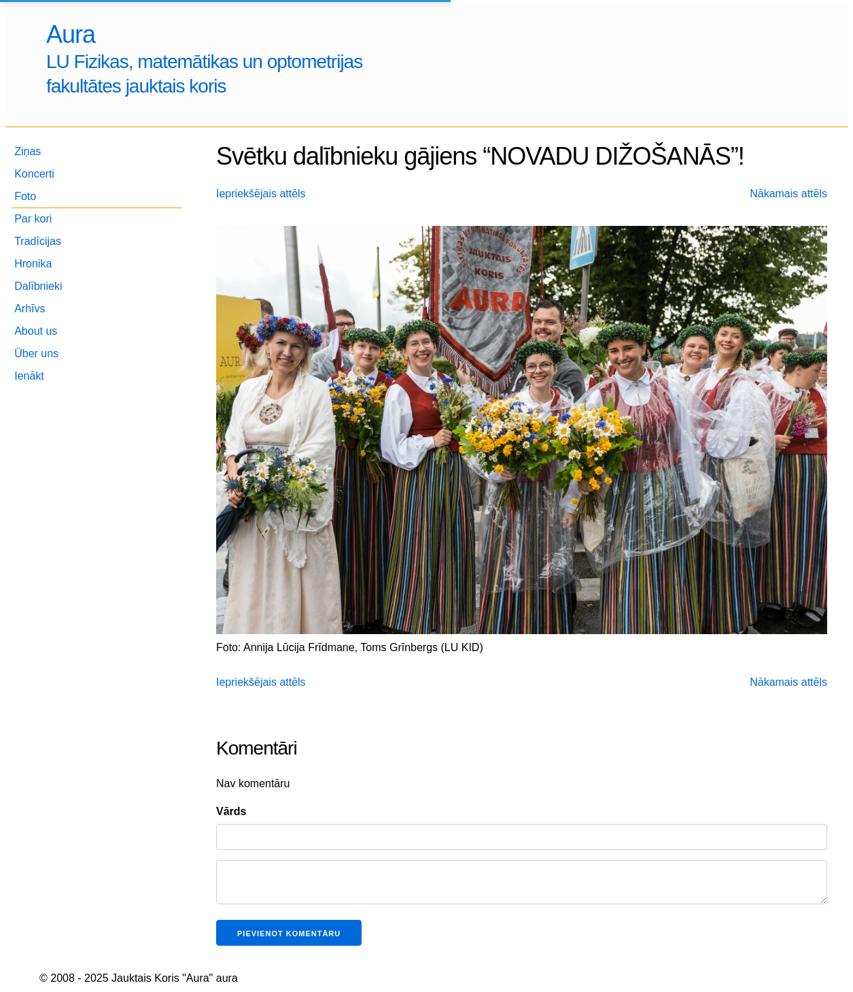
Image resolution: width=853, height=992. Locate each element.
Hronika (33, 263)
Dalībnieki (38, 286)
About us (35, 331)
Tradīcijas (37, 241)
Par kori (33, 219)
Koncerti (34, 174)
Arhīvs (29, 308)
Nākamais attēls (788, 193)
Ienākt (29, 376)
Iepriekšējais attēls (261, 193)
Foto (25, 196)
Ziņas (27, 151)
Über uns (36, 353)
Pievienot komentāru (289, 933)
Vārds (231, 811)
